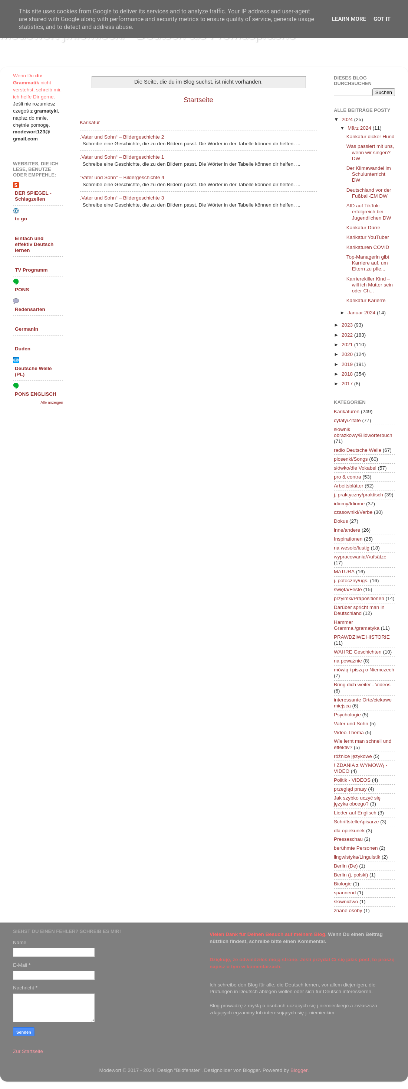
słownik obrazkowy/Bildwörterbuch (363, 432)
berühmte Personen (356, 848)
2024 (348, 119)
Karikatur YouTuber (367, 237)
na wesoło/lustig (351, 548)
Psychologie (347, 714)
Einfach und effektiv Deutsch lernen (34, 244)
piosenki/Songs (351, 459)
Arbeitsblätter (348, 486)
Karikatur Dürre (363, 227)
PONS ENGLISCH (35, 394)
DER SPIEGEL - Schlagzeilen (33, 196)
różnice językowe (353, 756)
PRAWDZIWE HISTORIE (362, 637)
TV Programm (31, 270)
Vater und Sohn (351, 723)
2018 (348, 374)
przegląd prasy (350, 789)
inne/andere (347, 530)
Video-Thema (349, 732)
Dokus (341, 521)
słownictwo (346, 901)
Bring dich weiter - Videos (362, 684)
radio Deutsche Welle (357, 450)
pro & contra (347, 477)
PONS (22, 289)
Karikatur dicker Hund (370, 136)
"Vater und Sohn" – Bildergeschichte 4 (122, 177)
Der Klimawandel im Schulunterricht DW (368, 174)
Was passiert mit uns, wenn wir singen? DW (370, 152)
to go (21, 218)
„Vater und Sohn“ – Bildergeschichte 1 (122, 157)
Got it (382, 19)
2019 (348, 364)
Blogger (298, 1070)
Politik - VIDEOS (352, 780)
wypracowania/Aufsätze (360, 557)
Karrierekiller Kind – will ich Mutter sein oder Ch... (369, 285)
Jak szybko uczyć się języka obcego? (357, 801)
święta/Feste (348, 589)
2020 (348, 354)
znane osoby (348, 910)
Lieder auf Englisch (355, 813)
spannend (345, 892)
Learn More (349, 19)
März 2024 (360, 128)
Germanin (26, 329)
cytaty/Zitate (347, 420)
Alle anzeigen (51, 403)
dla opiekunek (349, 830)
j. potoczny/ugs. (351, 580)
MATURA (344, 571)
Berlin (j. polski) (351, 875)
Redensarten (30, 309)
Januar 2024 (362, 312)
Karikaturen (346, 411)
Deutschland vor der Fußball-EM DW (368, 193)
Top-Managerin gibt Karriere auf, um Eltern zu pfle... (367, 263)
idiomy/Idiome (349, 503)
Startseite (198, 100)
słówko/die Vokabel (355, 468)
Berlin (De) (346, 866)
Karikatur (90, 122)
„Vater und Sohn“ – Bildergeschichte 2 (122, 137)
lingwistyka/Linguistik (357, 857)
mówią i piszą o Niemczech (364, 669)
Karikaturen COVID (367, 247)
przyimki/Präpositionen (359, 598)
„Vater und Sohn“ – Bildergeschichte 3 (122, 198)
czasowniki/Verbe (353, 512)
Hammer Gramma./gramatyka (356, 625)
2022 (348, 335)
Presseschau (348, 839)
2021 (348, 344)
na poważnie (348, 661)
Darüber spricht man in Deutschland (359, 610)
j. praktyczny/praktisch (358, 494)
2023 (348, 325)
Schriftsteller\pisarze (356, 821)
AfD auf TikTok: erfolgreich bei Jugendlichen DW (368, 211)
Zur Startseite (28, 1051)
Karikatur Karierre (366, 300)
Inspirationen (348, 539)
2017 (348, 383)
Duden (22, 348)
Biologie (343, 884)
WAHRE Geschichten (358, 652)
